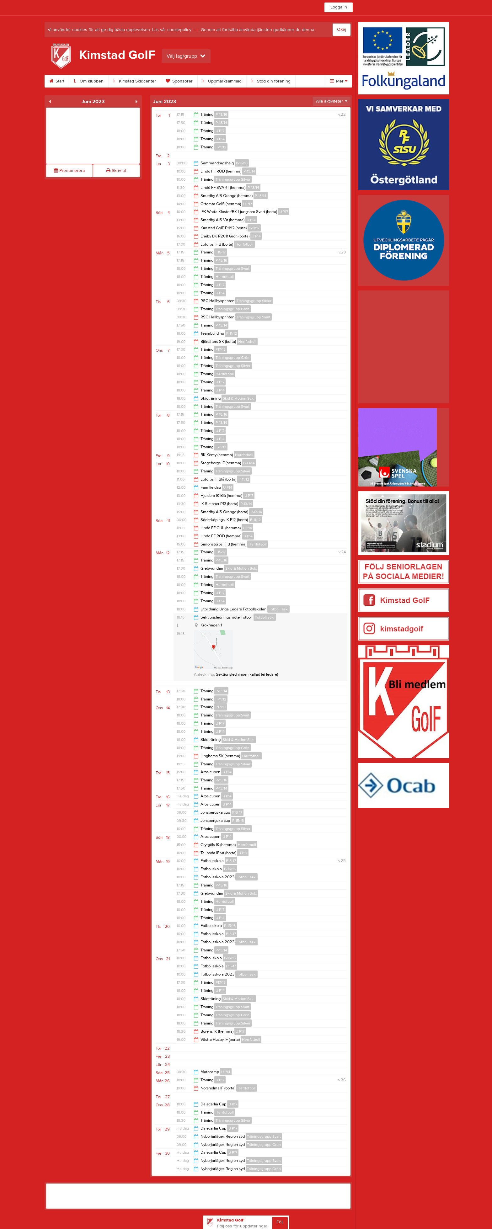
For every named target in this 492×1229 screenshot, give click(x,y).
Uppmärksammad (222, 81)
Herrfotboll (244, 244)
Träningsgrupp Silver (233, 179)
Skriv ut (116, 170)
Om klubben (89, 81)
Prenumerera (69, 170)
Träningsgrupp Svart (232, 268)
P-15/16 (221, 114)
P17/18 (221, 349)
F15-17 (221, 252)
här (196, 30)
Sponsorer (179, 81)
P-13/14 (221, 122)
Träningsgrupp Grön (232, 308)
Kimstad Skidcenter (134, 81)
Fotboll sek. (278, 609)
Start (56, 81)
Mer (338, 81)
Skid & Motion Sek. (238, 398)
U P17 (220, 130)
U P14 (220, 138)
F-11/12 (221, 147)
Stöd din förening (271, 81)
